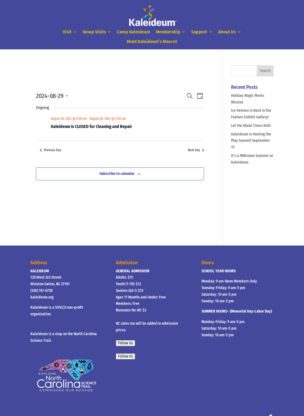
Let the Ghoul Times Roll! (251, 125)
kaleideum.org (42, 297)
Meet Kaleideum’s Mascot (152, 41)
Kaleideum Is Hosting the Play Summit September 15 (251, 141)
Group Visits (94, 32)
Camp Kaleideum (133, 32)
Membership (168, 32)
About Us (227, 32)
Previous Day (50, 150)
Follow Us (125, 343)
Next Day (196, 150)
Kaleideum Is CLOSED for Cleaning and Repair (91, 126)
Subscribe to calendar (117, 173)
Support (199, 32)
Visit (67, 32)
